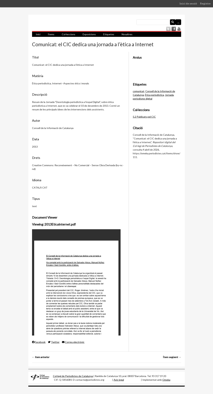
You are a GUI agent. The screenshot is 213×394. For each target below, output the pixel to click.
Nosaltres (127, 34)
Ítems (51, 34)
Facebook (39, 342)
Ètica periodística (154, 94)
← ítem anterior (40, 357)
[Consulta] (158, 22)
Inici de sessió (188, 3)
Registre (205, 3)
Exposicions (89, 34)
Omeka (166, 379)
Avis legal (119, 379)
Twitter (53, 342)
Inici (38, 34)
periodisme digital (142, 98)
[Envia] (173, 22)
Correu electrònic (73, 342)
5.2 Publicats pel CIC (144, 116)
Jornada (169, 94)
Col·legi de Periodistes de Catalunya (73, 376)
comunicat (138, 91)
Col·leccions (68, 34)
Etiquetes (108, 34)
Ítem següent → (172, 357)
